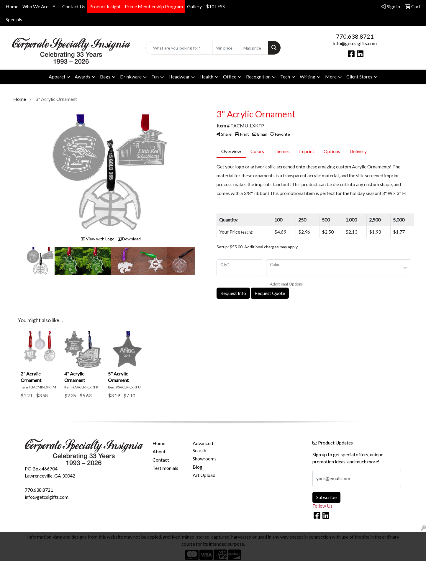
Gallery (194, 6)
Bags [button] (105, 76)
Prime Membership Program (154, 6)
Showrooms (205, 458)
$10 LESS (215, 6)
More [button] (331, 76)
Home (12, 6)
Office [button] (229, 76)
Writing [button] (307, 76)
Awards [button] (82, 76)
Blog (197, 467)
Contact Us (73, 6)
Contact (161, 459)
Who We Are (35, 6)
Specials (14, 19)
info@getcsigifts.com (355, 43)
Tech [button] (285, 76)
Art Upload (204, 475)
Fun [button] (155, 76)
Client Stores (359, 76)
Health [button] (206, 76)
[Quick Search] (178, 48)
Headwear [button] (179, 76)
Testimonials (165, 468)
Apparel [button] (57, 76)
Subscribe (326, 497)
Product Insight (105, 6)
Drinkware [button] (131, 76)
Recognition (258, 76)
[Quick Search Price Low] (226, 48)
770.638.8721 (355, 36)
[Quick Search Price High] (254, 48)
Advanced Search (203, 446)
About (159, 451)
